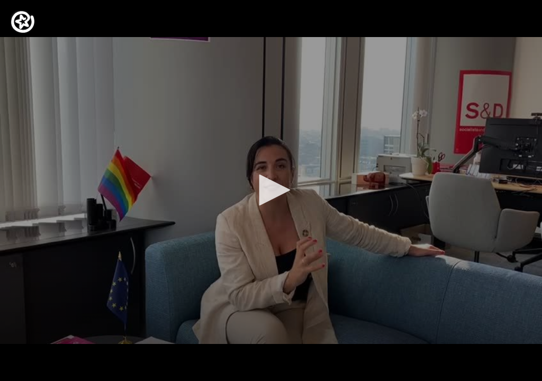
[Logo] (23, 22)
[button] (271, 190)
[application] (271, 190)
